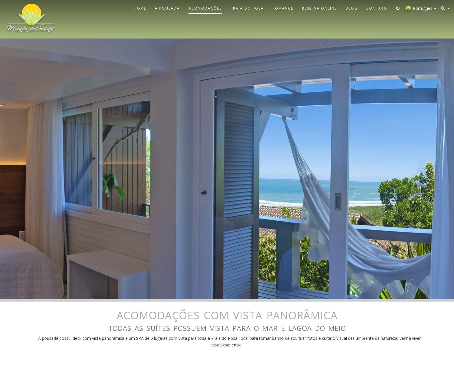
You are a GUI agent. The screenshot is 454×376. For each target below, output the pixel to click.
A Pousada (167, 8)
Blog (352, 8)
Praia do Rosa (247, 8)
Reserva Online (319, 8)
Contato (376, 8)
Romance (282, 8)
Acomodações (205, 8)
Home (140, 8)
